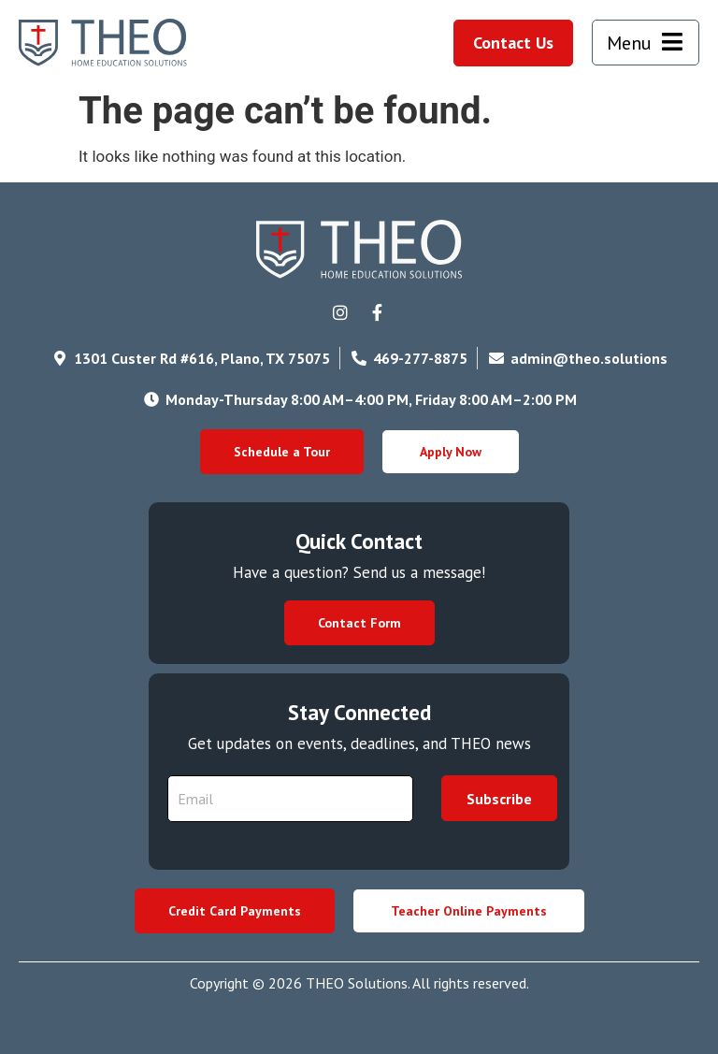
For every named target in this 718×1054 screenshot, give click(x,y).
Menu (629, 43)
